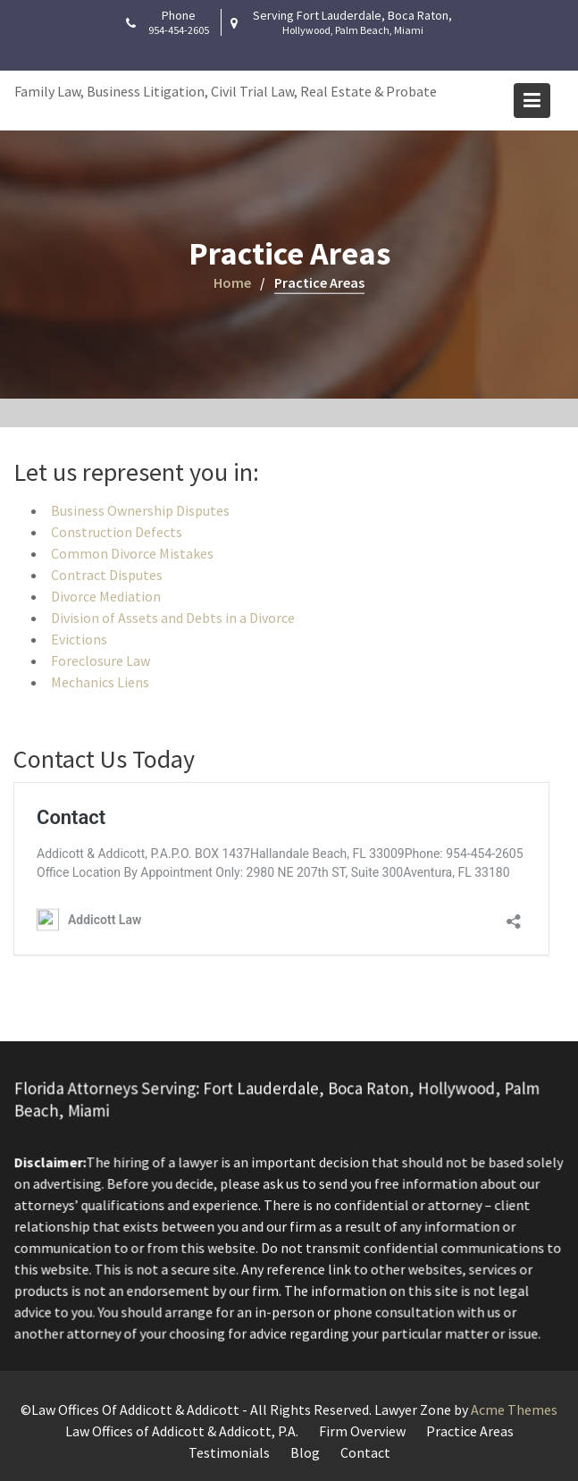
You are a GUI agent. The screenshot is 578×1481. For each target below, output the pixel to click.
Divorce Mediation (106, 596)
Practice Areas (470, 1431)
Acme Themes (514, 1409)
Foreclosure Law (100, 660)
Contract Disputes (107, 575)
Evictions (79, 639)
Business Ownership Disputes (140, 510)
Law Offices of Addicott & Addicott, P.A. (181, 1431)
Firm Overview (362, 1431)
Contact (365, 1452)
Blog (305, 1452)
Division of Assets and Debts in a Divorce (173, 618)
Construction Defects (116, 532)
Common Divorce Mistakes (132, 553)
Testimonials (229, 1452)
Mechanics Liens (100, 682)
